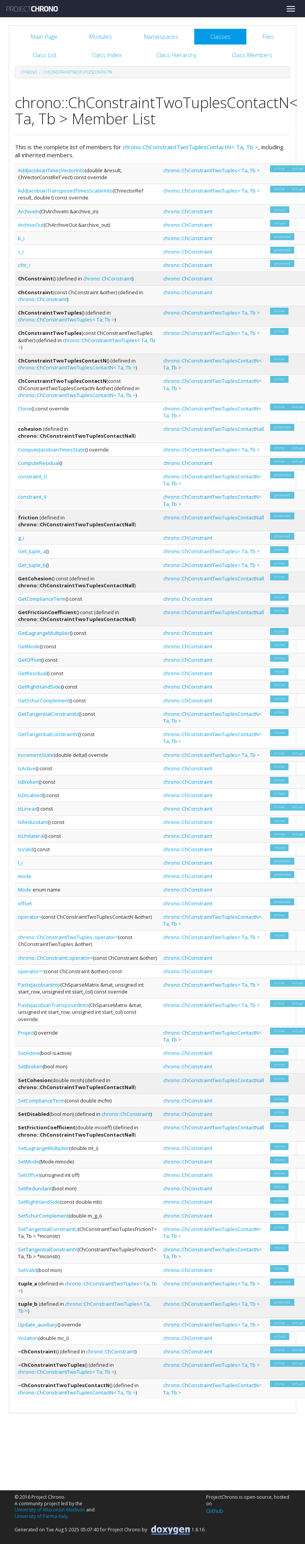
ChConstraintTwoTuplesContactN (77, 72)
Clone (24, 408)
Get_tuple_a (32, 551)
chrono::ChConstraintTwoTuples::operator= (68, 937)
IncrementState (36, 754)
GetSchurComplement (43, 700)
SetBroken (30, 1066)
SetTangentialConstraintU (48, 1229)
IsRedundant (33, 822)
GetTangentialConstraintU (48, 713)
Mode (24, 889)
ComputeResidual (38, 463)
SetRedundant (35, 1188)
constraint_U (32, 476)
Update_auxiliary (37, 1324)
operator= (29, 916)
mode (24, 876)
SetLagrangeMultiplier (43, 1148)
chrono (29, 72)
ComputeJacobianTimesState (51, 449)
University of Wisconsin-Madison (50, 1509)
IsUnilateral (31, 835)
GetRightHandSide (39, 686)
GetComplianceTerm (42, 598)
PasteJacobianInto (39, 984)
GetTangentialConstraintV (48, 734)
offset (25, 903)
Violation (28, 1338)
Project (26, 1032)
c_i (21, 251)
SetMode (28, 1161)
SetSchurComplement (43, 1215)
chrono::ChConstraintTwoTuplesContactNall (213, 428)
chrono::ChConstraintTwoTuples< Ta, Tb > (211, 170)
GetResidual (32, 673)
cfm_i (24, 265)
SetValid (27, 1270)
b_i (21, 238)
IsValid (25, 849)
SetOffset (29, 1175)
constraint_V (32, 496)
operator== (31, 971)
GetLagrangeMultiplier (44, 632)
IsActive (27, 768)
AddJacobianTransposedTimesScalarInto (65, 190)
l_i (20, 862)
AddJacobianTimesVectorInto (51, 170)
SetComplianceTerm (41, 1100)
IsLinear (27, 808)
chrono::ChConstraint (187, 211)
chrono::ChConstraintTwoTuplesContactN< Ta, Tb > (190, 147)
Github (214, 1510)
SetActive (28, 1053)
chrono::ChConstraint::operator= (55, 957)
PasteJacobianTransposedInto (53, 1005)
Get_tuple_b (32, 565)
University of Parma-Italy (41, 1516)
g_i (21, 537)
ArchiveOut (31, 224)
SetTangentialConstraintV (47, 1249)
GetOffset (29, 659)
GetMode (29, 646)
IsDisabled (30, 795)
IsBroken (28, 781)
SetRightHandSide (39, 1201)
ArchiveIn (28, 211)
